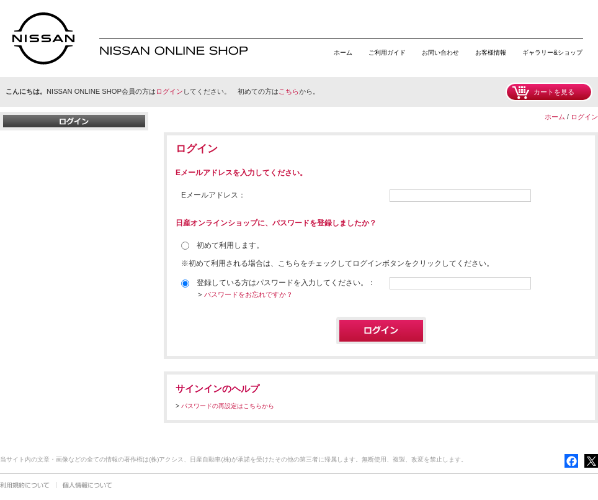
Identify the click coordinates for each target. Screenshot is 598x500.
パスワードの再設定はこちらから (227, 405)
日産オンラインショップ (43, 38)
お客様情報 (490, 52)
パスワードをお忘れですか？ (248, 294)
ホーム (343, 52)
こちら (289, 91)
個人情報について (87, 485)
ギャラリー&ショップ (552, 52)
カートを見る (553, 92)
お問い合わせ (440, 52)
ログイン (169, 91)
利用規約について (25, 485)
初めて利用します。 (222, 245)
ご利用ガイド (387, 52)
